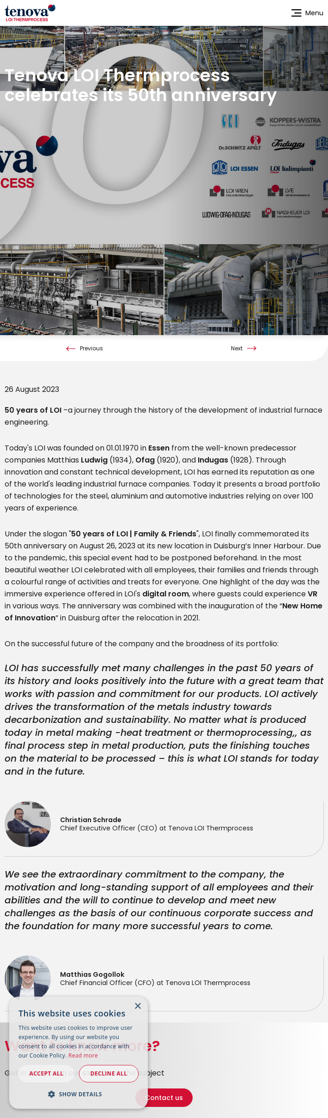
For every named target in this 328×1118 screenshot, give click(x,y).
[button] (78, 1094)
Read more (83, 1055)
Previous (91, 340)
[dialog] (78, 1053)
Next (237, 340)
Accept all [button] (47, 1073)
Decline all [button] (109, 1073)
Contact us (164, 1089)
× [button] (137, 1006)
